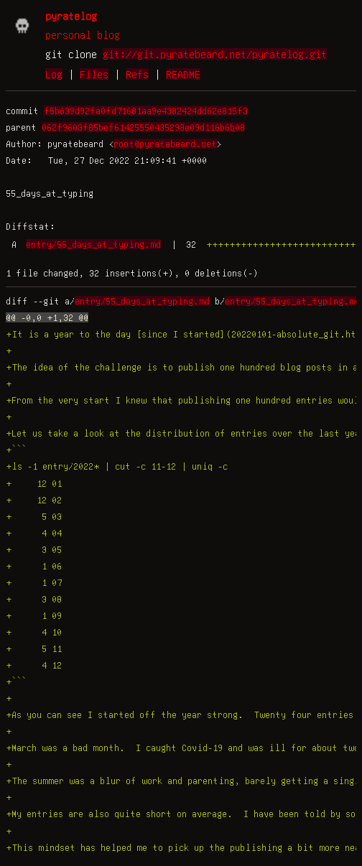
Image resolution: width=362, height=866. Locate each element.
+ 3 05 (34, 549)
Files (94, 74)
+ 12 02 (34, 500)
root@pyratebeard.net (165, 144)
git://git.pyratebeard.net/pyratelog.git (215, 54)
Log (53, 74)
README (183, 74)
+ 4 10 (34, 632)
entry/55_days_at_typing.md (93, 244)
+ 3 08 (34, 599)
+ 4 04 (34, 533)
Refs (137, 74)
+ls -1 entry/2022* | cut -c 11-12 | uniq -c (117, 466)
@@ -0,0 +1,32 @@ (47, 317)
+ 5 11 (34, 648)
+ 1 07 (34, 582)
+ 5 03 (34, 516)
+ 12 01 (34, 483)
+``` (16, 449)
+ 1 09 (34, 615)
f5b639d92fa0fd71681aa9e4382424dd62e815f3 (146, 111)
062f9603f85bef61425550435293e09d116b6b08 (143, 127)
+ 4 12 (34, 665)
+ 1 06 (34, 566)
